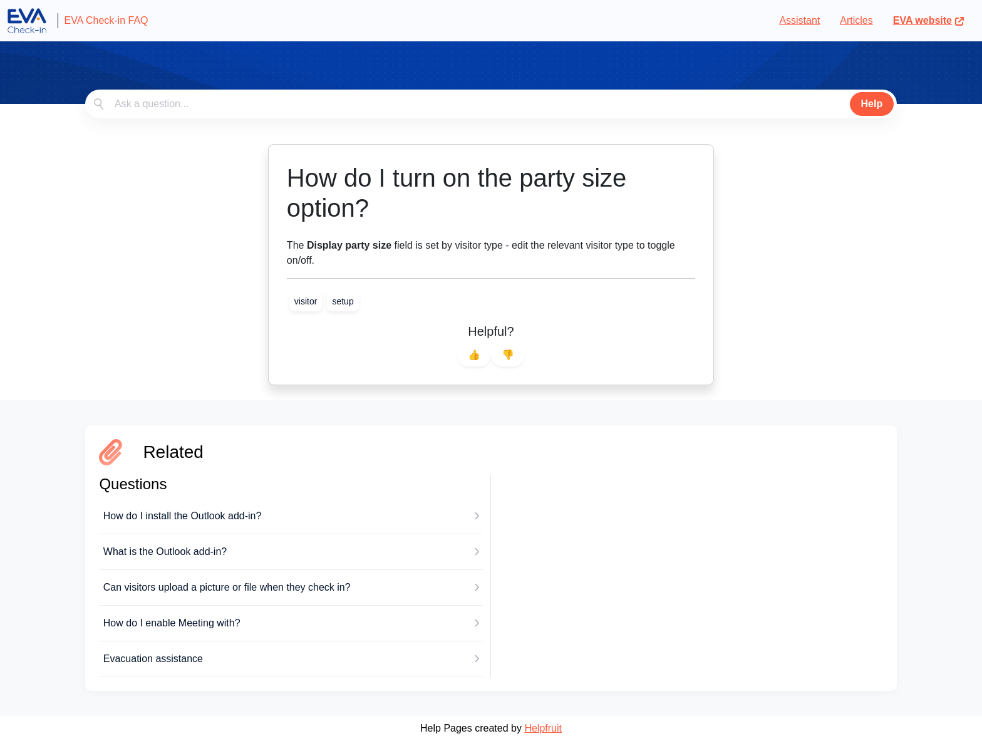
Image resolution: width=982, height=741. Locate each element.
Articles (856, 20)
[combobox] (491, 104)
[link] (306, 301)
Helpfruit (543, 728)
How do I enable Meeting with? (171, 623)
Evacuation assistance (153, 658)
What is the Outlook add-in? (165, 551)
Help (872, 103)
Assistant (799, 20)
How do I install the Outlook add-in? (182, 515)
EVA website (928, 20)
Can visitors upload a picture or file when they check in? (227, 587)
